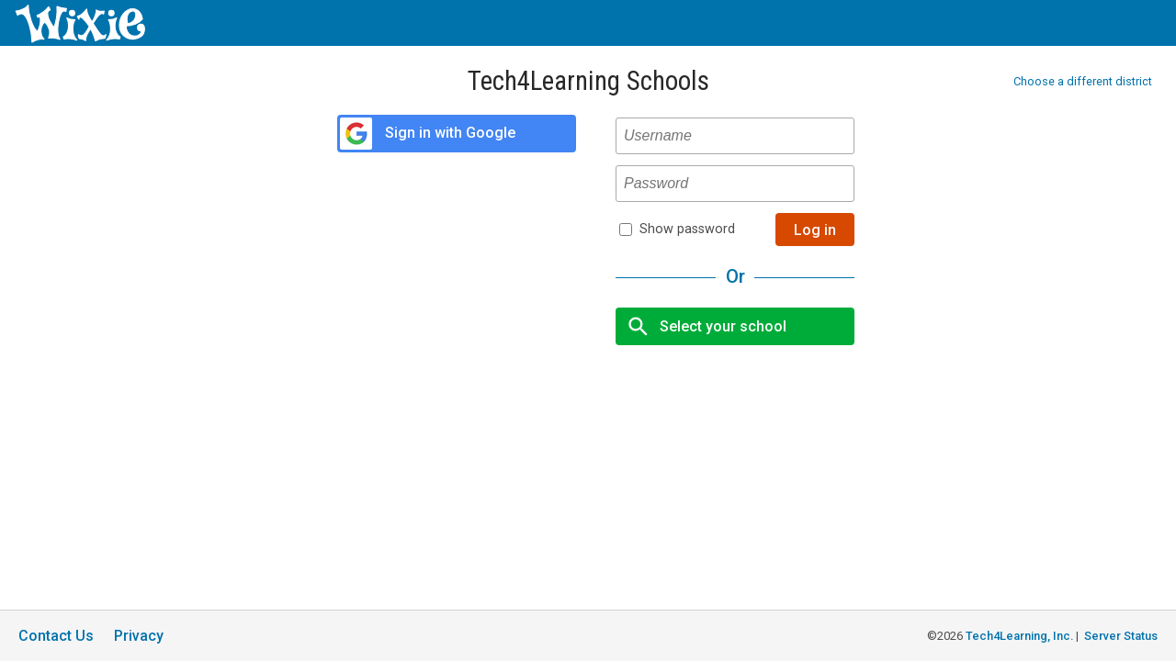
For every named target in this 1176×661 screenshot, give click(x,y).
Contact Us (56, 635)
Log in (815, 230)
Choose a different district (1082, 81)
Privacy (139, 635)
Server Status (1121, 636)
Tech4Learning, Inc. (1019, 636)
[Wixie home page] (80, 38)
